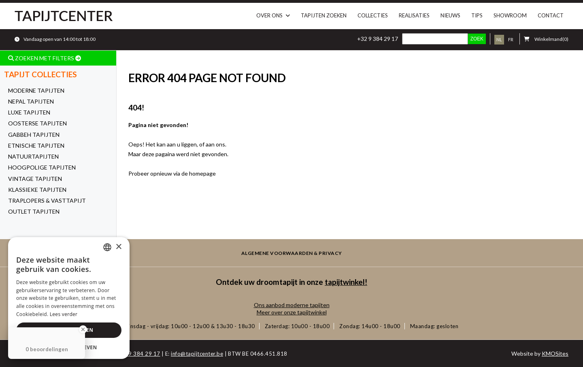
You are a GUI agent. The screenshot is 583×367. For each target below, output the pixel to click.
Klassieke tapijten (37, 189)
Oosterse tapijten (37, 123)
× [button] (118, 247)
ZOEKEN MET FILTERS (44, 58)
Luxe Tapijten (29, 112)
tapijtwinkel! (346, 281)
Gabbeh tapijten (34, 134)
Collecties (372, 15)
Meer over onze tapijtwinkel (292, 312)
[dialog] (69, 298)
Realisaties (414, 15)
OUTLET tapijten (34, 211)
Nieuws (450, 15)
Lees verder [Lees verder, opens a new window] (64, 314)
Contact (551, 15)
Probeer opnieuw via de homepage (172, 173)
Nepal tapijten (31, 101)
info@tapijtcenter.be (197, 353)
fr (510, 39)
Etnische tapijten (36, 145)
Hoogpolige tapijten (42, 167)
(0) (546, 39)
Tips (477, 15)
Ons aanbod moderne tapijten (292, 304)
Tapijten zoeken (324, 15)
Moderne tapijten (36, 90)
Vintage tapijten (35, 178)
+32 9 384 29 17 (377, 38)
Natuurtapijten (33, 156)
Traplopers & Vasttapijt (47, 200)
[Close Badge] (83, 329)
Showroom (510, 15)
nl (499, 39)
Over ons (269, 15)
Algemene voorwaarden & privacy (291, 253)
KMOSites (555, 353)
